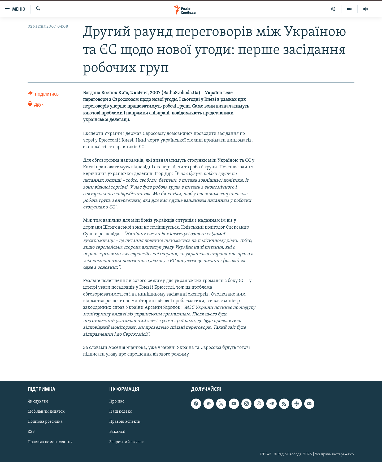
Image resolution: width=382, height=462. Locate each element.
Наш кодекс (120, 412)
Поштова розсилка (45, 422)
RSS (31, 432)
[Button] (43, 95)
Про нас (116, 402)
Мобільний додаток (46, 412)
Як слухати (38, 402)
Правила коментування (50, 442)
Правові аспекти (125, 422)
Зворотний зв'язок (126, 442)
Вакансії (117, 432)
